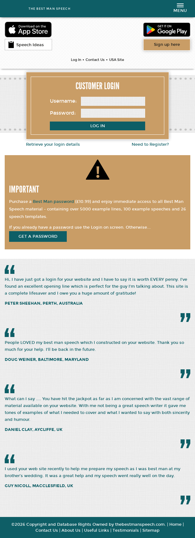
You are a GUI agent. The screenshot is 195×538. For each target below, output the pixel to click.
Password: (63, 113)
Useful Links (96, 530)
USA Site (116, 60)
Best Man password (53, 201)
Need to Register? (150, 144)
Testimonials (126, 530)
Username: (63, 101)
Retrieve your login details (53, 144)
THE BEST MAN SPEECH (50, 8)
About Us (71, 530)
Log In (76, 60)
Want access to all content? (167, 44)
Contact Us (95, 60)
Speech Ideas (26, 44)
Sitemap (151, 530)
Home (175, 524)
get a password (37, 236)
